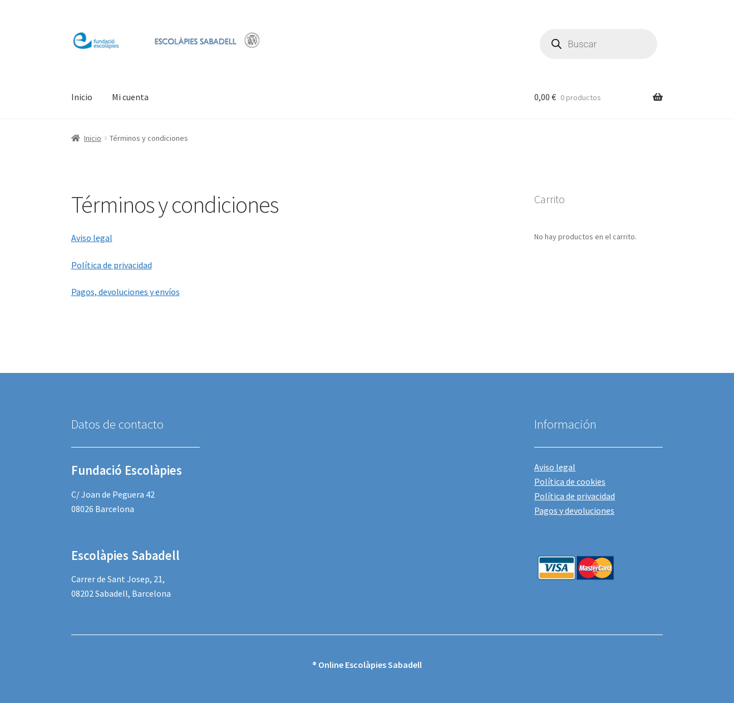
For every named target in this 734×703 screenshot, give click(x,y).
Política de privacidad (111, 265)
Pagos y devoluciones (574, 510)
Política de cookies (569, 481)
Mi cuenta (130, 96)
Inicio (81, 96)
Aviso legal (91, 237)
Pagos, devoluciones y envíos (125, 291)
